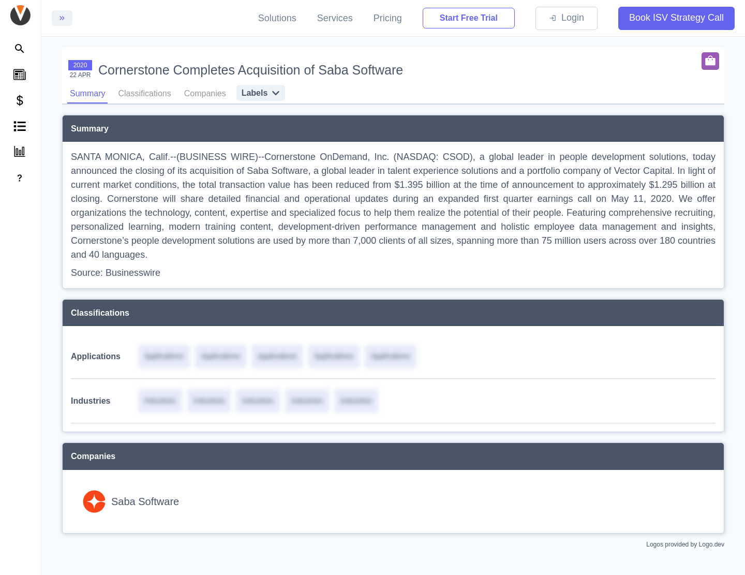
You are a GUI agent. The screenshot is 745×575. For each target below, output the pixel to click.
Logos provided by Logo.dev (685, 544)
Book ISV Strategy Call (676, 17)
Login (566, 17)
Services (335, 18)
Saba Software (145, 501)
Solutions (277, 18)
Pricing (388, 18)
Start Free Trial (469, 17)
